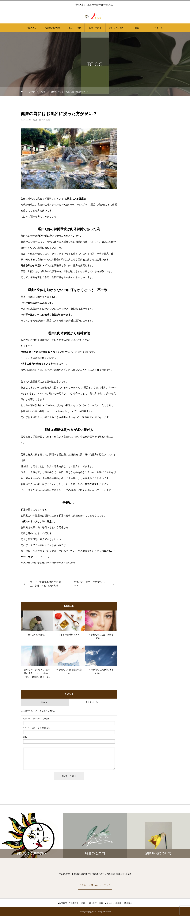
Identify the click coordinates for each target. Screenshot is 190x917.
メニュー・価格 (73, 28)
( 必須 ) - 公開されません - (37, 728)
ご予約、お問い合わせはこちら (95, 885)
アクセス (158, 28)
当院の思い (31, 28)
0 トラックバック (93, 702)
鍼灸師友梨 (44, 120)
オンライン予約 (116, 28)
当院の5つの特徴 (53, 28)
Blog (137, 28)
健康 (35, 120)
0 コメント (45, 702)
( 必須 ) (36, 718)
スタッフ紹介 (95, 28)
